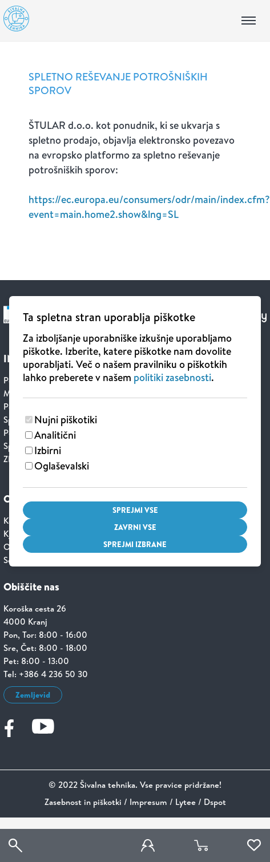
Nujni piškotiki (65, 419)
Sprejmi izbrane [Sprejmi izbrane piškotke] (135, 544)
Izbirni (47, 450)
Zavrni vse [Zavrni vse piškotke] (135, 527)
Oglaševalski (61, 466)
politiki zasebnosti (172, 377)
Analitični (55, 435)
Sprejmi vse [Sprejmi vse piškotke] (135, 510)
